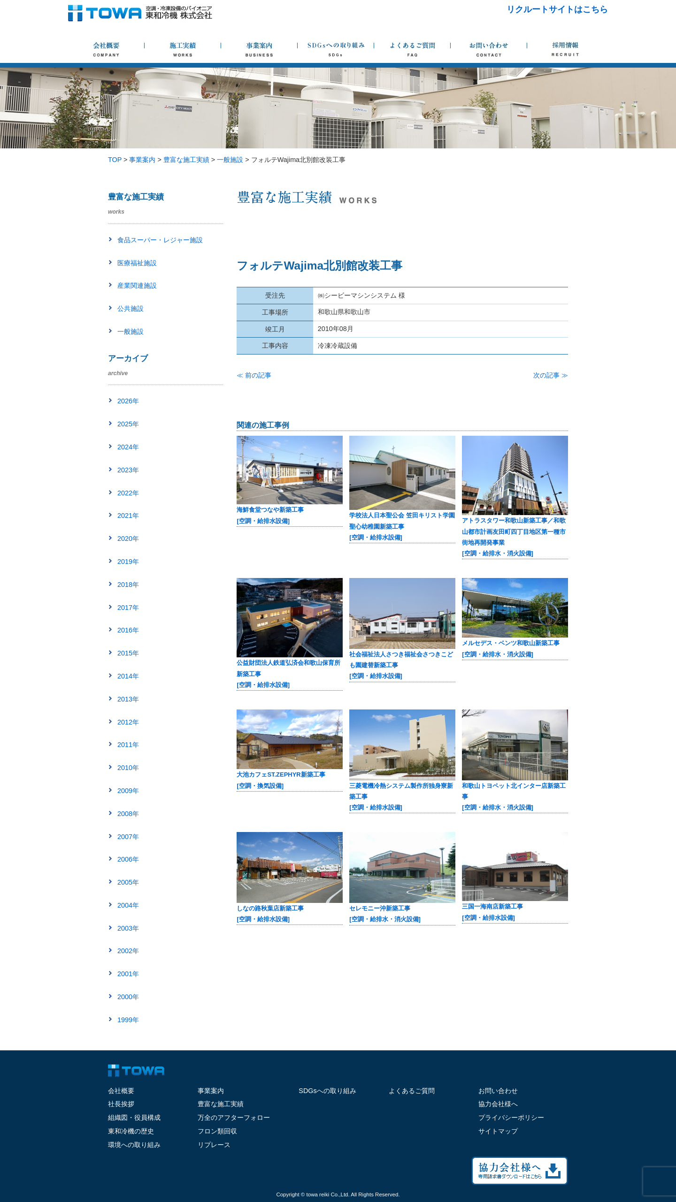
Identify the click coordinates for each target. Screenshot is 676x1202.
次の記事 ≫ (550, 375)
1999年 (128, 1020)
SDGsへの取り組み (327, 1090)
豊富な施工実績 (221, 1104)
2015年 (128, 653)
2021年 (128, 515)
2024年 (128, 447)
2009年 (128, 790)
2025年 (128, 424)
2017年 (128, 607)
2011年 (128, 744)
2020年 (128, 538)
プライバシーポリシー (511, 1117)
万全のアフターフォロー (234, 1117)
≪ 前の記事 (254, 375)
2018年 (128, 584)
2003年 (128, 928)
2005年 (128, 882)
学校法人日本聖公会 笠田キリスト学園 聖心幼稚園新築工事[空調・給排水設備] (402, 526)
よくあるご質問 (412, 1090)
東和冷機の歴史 (131, 1131)
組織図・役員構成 (134, 1117)
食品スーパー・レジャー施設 (160, 240)
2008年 (128, 813)
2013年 (128, 699)
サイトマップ (498, 1131)
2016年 (128, 630)
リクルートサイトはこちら (557, 9)
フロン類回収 (217, 1131)
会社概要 (121, 1090)
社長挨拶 (121, 1104)
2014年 (128, 676)
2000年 (128, 997)
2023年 (128, 470)
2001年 (128, 974)
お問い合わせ (498, 1090)
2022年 (128, 493)
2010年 (128, 767)
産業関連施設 (137, 285)
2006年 (128, 859)
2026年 (128, 401)
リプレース (214, 1144)
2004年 (128, 905)
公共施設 (130, 308)
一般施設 (130, 331)
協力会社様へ (498, 1104)
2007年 (128, 836)
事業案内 (211, 1090)
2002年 (128, 951)
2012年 (128, 722)
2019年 (128, 561)
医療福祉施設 (137, 263)
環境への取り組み (134, 1144)
